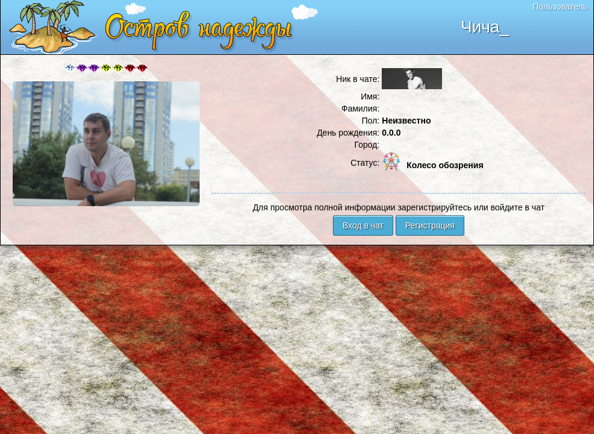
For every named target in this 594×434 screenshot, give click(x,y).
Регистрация (430, 225)
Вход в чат (363, 225)
